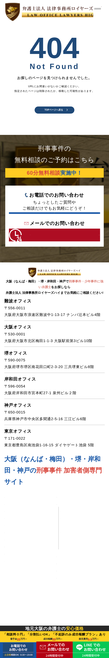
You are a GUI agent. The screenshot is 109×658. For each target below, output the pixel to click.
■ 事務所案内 (68, 538)
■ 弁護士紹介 (68, 593)
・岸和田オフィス (77, 569)
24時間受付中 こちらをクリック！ (48, 260)
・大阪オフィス (75, 554)
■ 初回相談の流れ (73, 612)
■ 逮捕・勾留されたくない (27, 600)
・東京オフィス (75, 583)
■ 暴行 (10, 567)
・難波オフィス (75, 547)
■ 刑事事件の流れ (73, 602)
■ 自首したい (17, 586)
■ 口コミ (12, 623)
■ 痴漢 (10, 538)
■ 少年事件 (14, 577)
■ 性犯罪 (12, 528)
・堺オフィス (73, 562)
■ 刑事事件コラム (73, 622)
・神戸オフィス (75, 576)
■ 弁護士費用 (68, 528)
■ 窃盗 (10, 557)
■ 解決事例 (14, 613)
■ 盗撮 (10, 547)
